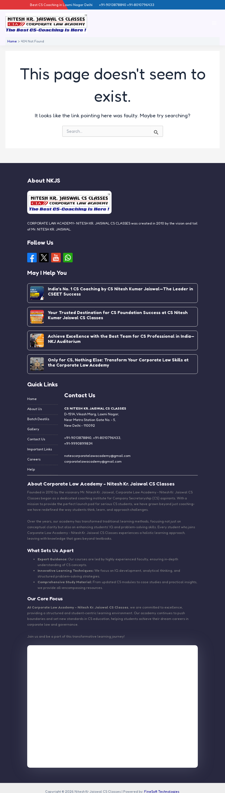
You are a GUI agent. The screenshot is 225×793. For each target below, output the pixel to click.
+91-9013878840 (77, 438)
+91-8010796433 (106, 438)
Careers (34, 459)
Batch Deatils (38, 419)
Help (31, 469)
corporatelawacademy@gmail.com (93, 461)
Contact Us (36, 439)
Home (32, 399)
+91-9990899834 (78, 443)
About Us (34, 409)
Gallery (33, 429)
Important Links (39, 449)
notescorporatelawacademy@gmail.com (97, 456)
